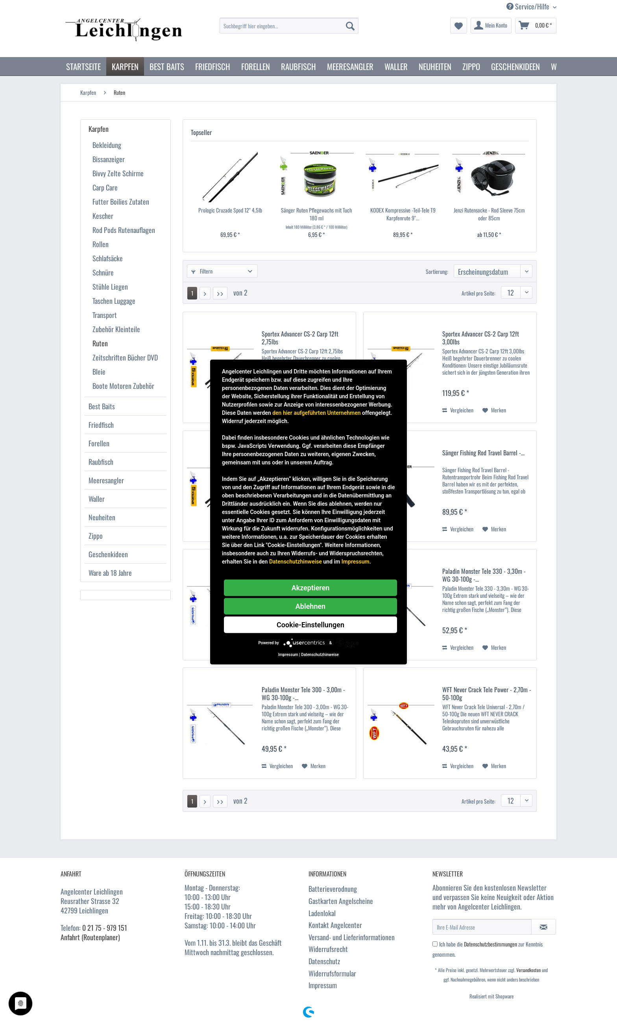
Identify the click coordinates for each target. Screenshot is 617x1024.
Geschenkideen (108, 554)
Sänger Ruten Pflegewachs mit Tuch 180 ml (316, 214)
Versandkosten (528, 970)
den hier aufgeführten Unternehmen (316, 413)
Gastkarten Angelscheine (340, 901)
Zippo (96, 535)
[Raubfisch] (298, 66)
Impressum (322, 985)
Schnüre (103, 272)
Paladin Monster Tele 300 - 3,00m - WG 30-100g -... (303, 693)
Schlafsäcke (107, 258)
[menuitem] (289, 30)
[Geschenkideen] (515, 66)
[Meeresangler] (350, 66)
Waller (97, 499)
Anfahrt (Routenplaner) (90, 937)
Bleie (98, 371)
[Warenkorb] (535, 25)
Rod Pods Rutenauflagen (123, 230)
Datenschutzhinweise (295, 561)
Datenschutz (324, 961)
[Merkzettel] (458, 25)
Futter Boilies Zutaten (120, 201)
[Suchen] (350, 25)
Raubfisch (101, 462)
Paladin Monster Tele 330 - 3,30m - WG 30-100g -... (484, 575)
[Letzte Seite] (220, 293)
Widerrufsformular (332, 973)
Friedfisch (101, 425)
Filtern (201, 271)
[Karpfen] (125, 66)
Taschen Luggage (113, 301)
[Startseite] (83, 66)
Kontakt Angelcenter (335, 925)
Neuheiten (102, 517)
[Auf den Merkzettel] (494, 410)
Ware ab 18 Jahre (110, 572)
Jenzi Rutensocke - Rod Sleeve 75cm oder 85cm (489, 214)
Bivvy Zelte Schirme (118, 173)
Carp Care (105, 187)
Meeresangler (106, 480)
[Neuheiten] (435, 66)
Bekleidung (106, 145)
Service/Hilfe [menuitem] (528, 6)
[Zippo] (471, 66)
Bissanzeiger (108, 159)
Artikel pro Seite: (478, 293)
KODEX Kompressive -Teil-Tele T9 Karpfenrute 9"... (403, 214)
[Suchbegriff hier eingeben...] (289, 25)
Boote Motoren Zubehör (123, 386)
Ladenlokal (322, 913)
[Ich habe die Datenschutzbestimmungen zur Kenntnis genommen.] (435, 943)
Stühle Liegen (110, 286)
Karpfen (99, 129)
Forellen (99, 443)
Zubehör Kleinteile (116, 329)
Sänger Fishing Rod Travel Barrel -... (483, 453)
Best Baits (102, 406)
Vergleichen (457, 410)
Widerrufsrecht (328, 949)
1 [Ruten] (192, 293)
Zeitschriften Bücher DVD (125, 357)
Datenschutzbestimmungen (490, 944)
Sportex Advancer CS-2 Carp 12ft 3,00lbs (480, 338)
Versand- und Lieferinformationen (351, 937)
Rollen (100, 244)
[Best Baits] (167, 66)
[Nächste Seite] (205, 293)
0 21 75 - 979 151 (104, 927)
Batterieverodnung (332, 889)
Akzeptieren (311, 588)
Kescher (102, 216)
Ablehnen (310, 606)
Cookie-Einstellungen (310, 625)
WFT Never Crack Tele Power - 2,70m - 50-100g (486, 693)
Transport (104, 315)
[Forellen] (255, 66)
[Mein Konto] (491, 25)
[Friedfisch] (213, 66)
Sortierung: (437, 271)
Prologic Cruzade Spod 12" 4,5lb (230, 210)
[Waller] (396, 66)
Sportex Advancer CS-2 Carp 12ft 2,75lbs (300, 338)
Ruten (100, 343)
